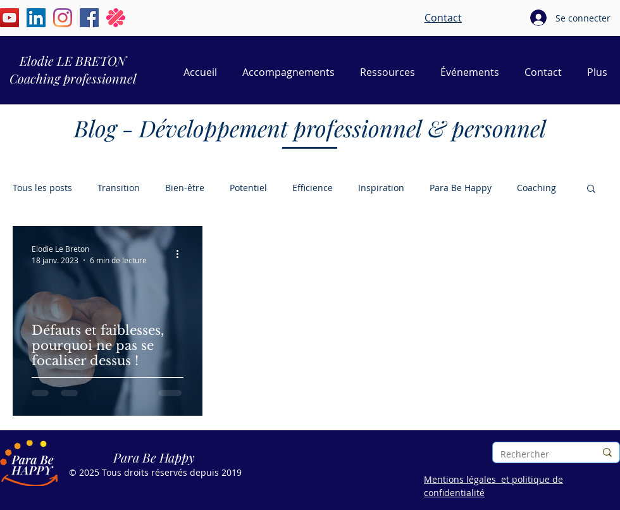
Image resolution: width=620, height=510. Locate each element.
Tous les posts (42, 188)
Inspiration (381, 188)
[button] (591, 189)
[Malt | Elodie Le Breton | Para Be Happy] (115, 17)
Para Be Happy (461, 188)
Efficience (312, 188)
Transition (118, 188)
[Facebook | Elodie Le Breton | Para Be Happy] (89, 17)
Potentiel (248, 188)
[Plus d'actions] (181, 253)
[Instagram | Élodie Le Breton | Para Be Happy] (62, 17)
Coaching (536, 188)
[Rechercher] (538, 454)
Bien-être (184, 188)
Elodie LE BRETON (73, 60)
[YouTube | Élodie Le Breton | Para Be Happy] (9, 17)
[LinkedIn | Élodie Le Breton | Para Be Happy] (36, 17)
